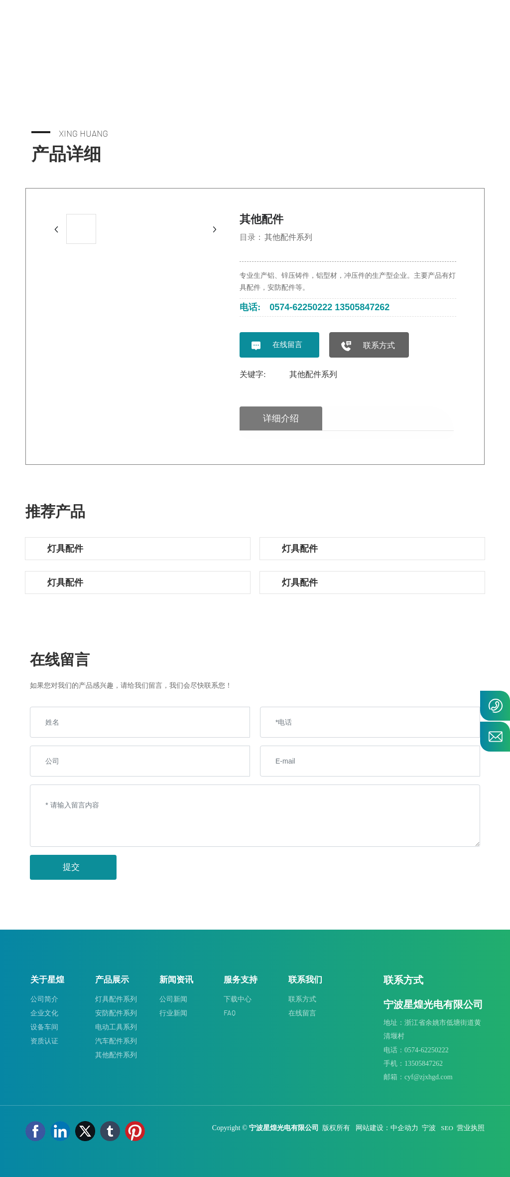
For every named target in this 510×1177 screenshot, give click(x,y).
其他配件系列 (288, 237)
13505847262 (362, 307)
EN (474, 29)
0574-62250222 (300, 307)
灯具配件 (65, 548)
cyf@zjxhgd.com (428, 1077)
